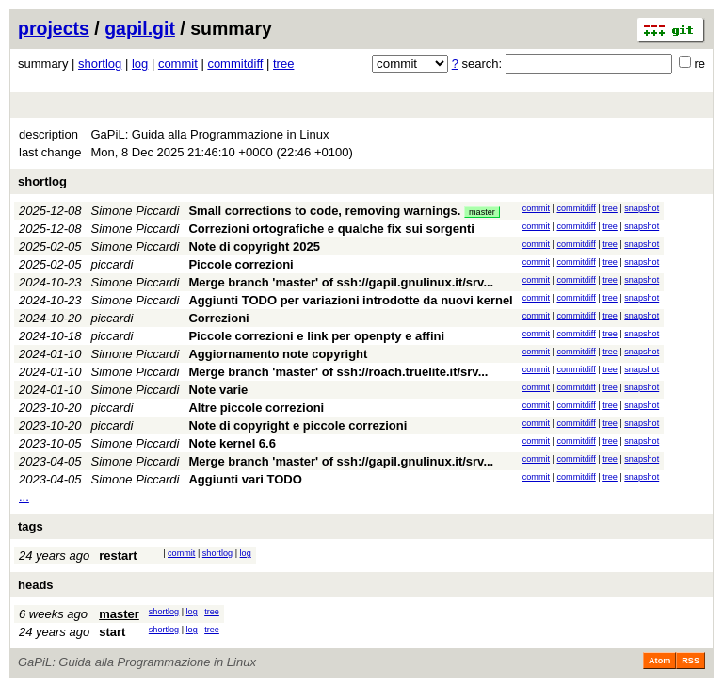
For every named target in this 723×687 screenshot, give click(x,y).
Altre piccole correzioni (256, 408)
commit (178, 64)
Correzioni (218, 318)
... (24, 497)
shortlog (99, 64)
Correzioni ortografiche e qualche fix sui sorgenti (331, 228)
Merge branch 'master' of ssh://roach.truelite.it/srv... (338, 372)
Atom (659, 660)
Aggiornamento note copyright (277, 354)
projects (53, 28)
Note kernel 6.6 (232, 443)
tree (283, 64)
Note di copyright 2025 (253, 246)
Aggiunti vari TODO (244, 479)
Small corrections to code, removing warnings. (324, 211)
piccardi (112, 264)
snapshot (641, 208)
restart (118, 555)
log (140, 64)
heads (36, 585)
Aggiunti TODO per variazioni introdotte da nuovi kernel (350, 300)
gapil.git (139, 28)
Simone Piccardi (135, 211)
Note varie (218, 390)
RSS (690, 660)
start (112, 632)
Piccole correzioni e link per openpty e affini (316, 336)
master (482, 212)
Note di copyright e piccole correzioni (297, 425)
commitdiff (235, 64)
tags (30, 526)
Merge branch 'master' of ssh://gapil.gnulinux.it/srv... (340, 282)
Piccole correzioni (240, 264)
